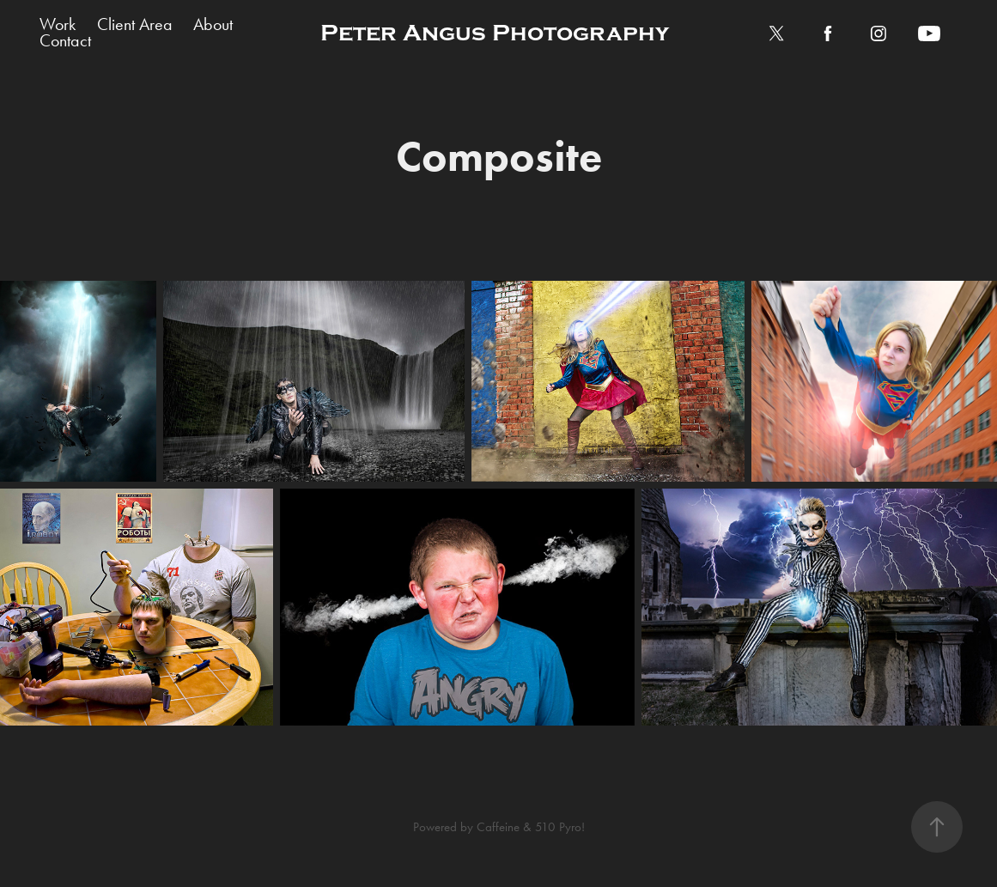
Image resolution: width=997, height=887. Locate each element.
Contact (65, 40)
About (213, 24)
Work (58, 24)
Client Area (135, 24)
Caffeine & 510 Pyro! (531, 827)
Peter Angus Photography (494, 33)
